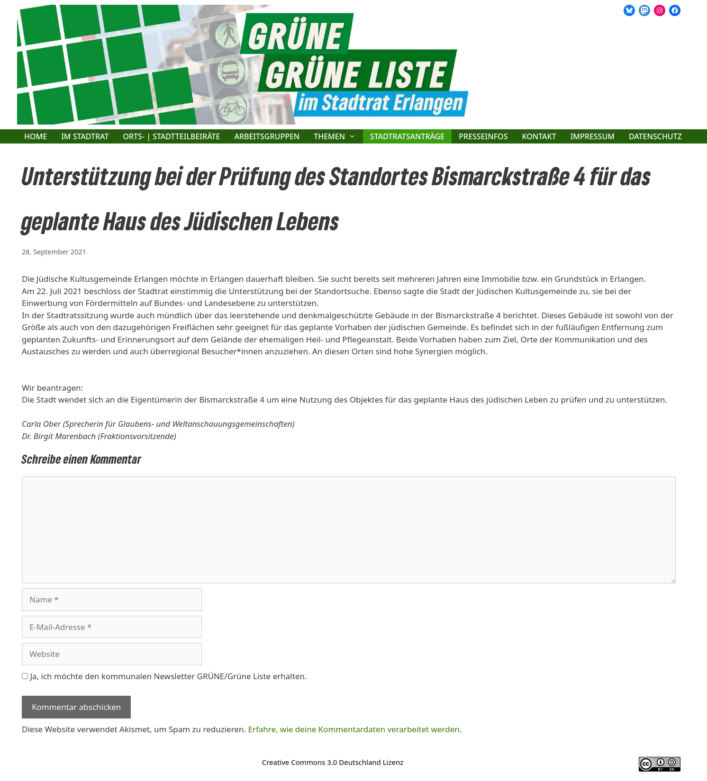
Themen (338, 136)
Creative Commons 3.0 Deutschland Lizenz (333, 762)
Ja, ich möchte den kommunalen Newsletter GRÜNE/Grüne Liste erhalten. (164, 676)
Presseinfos (483, 136)
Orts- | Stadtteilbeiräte (171, 136)
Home (35, 136)
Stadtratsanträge (407, 136)
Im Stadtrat (85, 136)
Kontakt (539, 136)
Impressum (593, 136)
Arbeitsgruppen (266, 136)
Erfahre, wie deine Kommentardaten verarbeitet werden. (355, 729)
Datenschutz (655, 136)
